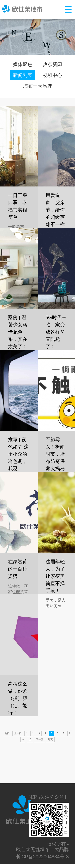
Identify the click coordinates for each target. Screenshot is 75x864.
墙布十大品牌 (37, 86)
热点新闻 (52, 64)
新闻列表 (22, 75)
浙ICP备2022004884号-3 (42, 856)
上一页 (17, 733)
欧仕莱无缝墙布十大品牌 (42, 849)
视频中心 (52, 75)
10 (29, 739)
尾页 (50, 739)
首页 (7, 733)
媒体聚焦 (22, 64)
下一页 (39, 739)
